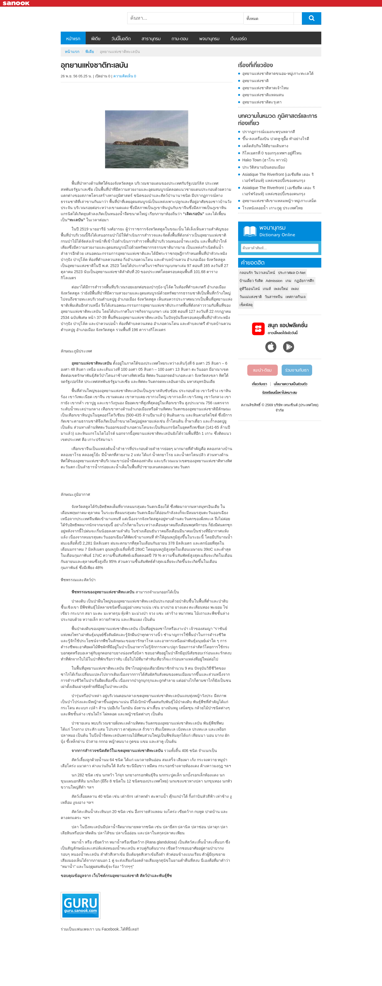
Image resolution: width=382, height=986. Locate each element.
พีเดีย (95, 39)
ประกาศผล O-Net (291, 273)
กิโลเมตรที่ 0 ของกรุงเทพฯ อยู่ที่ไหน (272, 153)
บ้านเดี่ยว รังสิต (251, 281)
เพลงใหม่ (281, 289)
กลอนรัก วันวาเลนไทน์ (257, 273)
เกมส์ (267, 289)
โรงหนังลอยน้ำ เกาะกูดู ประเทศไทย (272, 208)
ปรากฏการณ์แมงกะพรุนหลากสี (268, 131)
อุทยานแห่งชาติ (255, 80)
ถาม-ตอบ (180, 39)
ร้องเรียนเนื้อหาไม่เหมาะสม (279, 393)
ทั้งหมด (252, 18)
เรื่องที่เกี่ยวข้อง (255, 65)
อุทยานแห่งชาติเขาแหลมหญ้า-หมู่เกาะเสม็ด (279, 201)
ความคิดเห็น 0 (124, 76)
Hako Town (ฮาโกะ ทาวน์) (264, 160)
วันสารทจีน (273, 297)
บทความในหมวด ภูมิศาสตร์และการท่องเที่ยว (277, 120)
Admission (274, 281)
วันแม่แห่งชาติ (251, 297)
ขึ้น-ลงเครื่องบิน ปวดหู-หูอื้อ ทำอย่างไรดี (275, 138)
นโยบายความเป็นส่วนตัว (290, 384)
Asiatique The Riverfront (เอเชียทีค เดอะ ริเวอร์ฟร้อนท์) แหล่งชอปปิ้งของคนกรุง (278, 177)
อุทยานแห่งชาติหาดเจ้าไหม (265, 88)
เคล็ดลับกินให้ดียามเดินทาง (265, 146)
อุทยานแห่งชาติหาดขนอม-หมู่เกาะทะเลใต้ (278, 73)
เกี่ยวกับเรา (259, 384)
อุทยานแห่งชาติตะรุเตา (262, 102)
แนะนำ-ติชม (262, 370)
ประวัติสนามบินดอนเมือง (263, 167)
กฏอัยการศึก (304, 281)
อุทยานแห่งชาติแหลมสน (263, 95)
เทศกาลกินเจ (296, 297)
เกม (288, 281)
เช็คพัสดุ (246, 305)
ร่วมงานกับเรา (297, 370)
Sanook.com (16, 3)
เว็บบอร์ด (238, 39)
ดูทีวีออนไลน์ (250, 289)
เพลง (295, 289)
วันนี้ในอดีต (121, 39)
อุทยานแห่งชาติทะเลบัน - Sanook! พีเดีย (90, 19)
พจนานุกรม (209, 39)
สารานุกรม (151, 39)
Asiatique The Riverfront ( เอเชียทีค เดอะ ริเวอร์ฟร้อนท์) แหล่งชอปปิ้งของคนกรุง (278, 190)
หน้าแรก (73, 39)
